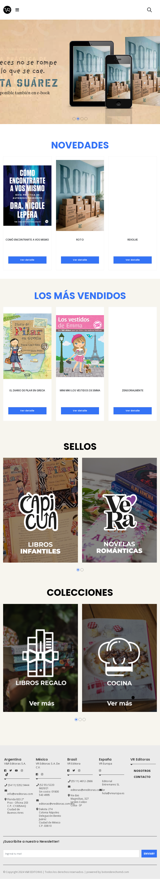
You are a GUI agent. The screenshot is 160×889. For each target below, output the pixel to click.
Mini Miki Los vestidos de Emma (80, 390)
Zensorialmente (133, 390)
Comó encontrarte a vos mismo (27, 239)
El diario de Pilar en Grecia (27, 390)
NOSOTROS (143, 771)
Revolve (133, 239)
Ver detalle (27, 260)
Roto (80, 239)
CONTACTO (143, 778)
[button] (149, 11)
